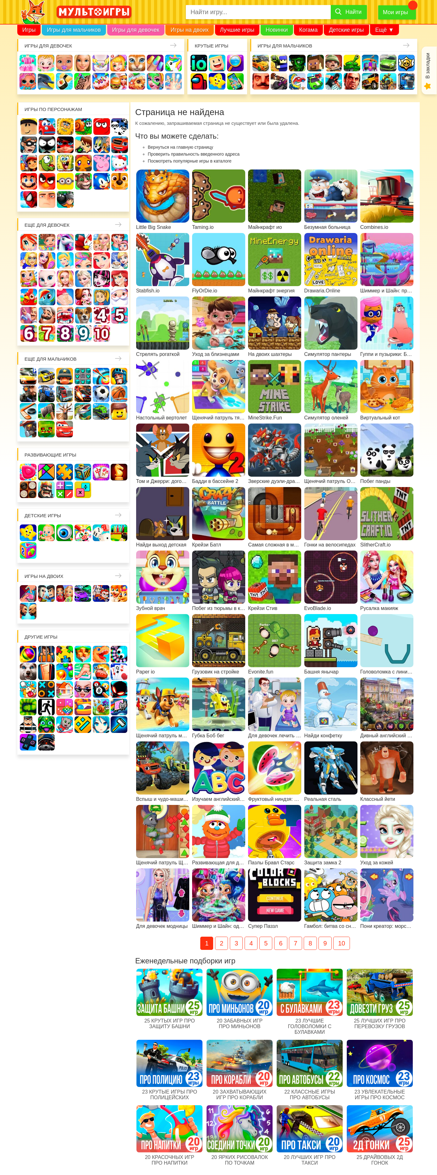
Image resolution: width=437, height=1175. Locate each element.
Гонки (260, 63)
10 (341, 943)
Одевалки (27, 63)
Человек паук (28, 199)
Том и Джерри (101, 144)
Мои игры (395, 12)
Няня (101, 242)
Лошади (65, 242)
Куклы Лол (27, 81)
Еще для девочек (47, 225)
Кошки (137, 63)
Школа (47, 242)
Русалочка (101, 260)
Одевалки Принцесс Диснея (83, 297)
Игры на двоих (189, 30)
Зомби (297, 63)
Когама (308, 30)
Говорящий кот (83, 181)
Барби (82, 63)
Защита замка (370, 63)
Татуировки (82, 81)
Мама (119, 242)
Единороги (173, 63)
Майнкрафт (315, 63)
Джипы (370, 81)
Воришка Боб (28, 144)
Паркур (333, 81)
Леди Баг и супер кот (65, 144)
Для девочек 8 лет (65, 333)
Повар (47, 315)
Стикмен (47, 144)
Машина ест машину (297, 81)
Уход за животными (137, 81)
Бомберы (65, 199)
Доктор (118, 63)
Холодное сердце (83, 278)
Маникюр (155, 63)
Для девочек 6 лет (28, 333)
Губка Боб (65, 163)
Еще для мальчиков (51, 359)
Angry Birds (47, 181)
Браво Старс (406, 63)
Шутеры (279, 81)
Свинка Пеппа (101, 163)
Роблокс (28, 126)
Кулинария (64, 81)
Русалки (119, 278)
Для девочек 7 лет (47, 333)
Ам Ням (47, 163)
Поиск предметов (235, 63)
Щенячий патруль (119, 181)
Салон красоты (155, 81)
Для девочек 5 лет (119, 315)
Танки (352, 63)
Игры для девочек (135, 30)
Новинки (277, 30)
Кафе (119, 260)
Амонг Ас (199, 81)
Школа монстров (101, 278)
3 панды (119, 126)
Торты (100, 81)
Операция (173, 81)
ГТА (352, 81)
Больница (28, 260)
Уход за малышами (64, 63)
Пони (47, 297)
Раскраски (83, 242)
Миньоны (65, 181)
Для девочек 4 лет (101, 315)
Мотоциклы (388, 81)
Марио (28, 181)
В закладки (427, 66)
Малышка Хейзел (46, 63)
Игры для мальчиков (74, 30)
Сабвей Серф (28, 163)
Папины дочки (101, 297)
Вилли (47, 126)
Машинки (315, 81)
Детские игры (346, 30)
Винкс (28, 242)
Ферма (28, 297)
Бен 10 (83, 144)
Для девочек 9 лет (83, 333)
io (199, 63)
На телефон (235, 81)
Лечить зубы (65, 315)
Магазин (28, 278)
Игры (29, 30)
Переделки (28, 315)
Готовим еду (118, 81)
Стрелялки (279, 63)
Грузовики (406, 81)
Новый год (119, 297)
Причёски (47, 260)
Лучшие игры (237, 30)
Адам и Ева (65, 126)
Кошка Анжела (47, 278)
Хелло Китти (119, 163)
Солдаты (333, 63)
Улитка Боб (83, 126)
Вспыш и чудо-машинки (119, 144)
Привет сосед (260, 81)
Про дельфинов (46, 81)
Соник (101, 181)
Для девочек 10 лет (101, 333)
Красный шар (101, 126)
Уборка (100, 63)
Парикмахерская (83, 260)
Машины (388, 63)
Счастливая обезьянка (83, 163)
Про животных (83, 315)
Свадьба (65, 278)
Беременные (65, 297)
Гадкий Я (47, 199)
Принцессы (65, 260)
